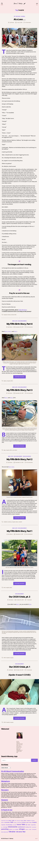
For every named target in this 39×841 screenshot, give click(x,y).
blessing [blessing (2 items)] (18, 820)
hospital (5, 314)
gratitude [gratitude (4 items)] (24, 822)
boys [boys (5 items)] (25, 820)
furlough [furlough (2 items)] (15, 822)
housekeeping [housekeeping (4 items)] (9, 824)
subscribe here (23, 310)
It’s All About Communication (12, 771)
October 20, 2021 (19, 670)
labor (17, 521)
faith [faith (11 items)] (11, 822)
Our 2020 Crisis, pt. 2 (19, 596)
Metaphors (5, 781)
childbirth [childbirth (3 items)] (29, 820)
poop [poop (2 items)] (14, 829)
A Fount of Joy (6, 810)
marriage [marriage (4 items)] (5, 827)
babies (5, 380)
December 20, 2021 (19, 393)
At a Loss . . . (19, 19)
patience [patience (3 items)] (10, 829)
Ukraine (9, 314)
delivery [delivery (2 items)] (2, 822)
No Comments (29, 327)
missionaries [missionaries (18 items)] (12, 827)
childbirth (6, 521)
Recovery (5, 790)
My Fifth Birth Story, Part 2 (19, 459)
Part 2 (9, 331)
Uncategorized (27, 456)
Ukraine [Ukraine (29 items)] (12, 832)
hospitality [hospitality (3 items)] (3, 824)
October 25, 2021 (20, 599)
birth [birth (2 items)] (15, 820)
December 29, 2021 (19, 327)
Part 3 (15, 331)
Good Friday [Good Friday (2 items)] (19, 822)
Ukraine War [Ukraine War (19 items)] (21, 832)
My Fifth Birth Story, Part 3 (19, 390)
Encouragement (22, 320)
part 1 (17, 604)
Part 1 (6, 331)
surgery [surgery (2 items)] (30, 829)
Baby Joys (15, 320)
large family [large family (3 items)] (33, 824)
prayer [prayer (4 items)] (16, 829)
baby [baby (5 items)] (13, 820)
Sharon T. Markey (9, 838)
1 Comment (29, 599)
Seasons (4, 800)
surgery (11, 657)
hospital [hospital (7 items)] (34, 822)
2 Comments (29, 670)
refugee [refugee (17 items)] (22, 829)
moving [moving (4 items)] (27, 827)
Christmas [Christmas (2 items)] (33, 820)
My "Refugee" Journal (19, 16)
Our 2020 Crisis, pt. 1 (19, 666)
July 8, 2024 (19, 22)
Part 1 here (11, 467)
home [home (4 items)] (30, 822)
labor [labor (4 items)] (29, 824)
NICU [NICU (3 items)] (30, 827)
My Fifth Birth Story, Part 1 (19, 531)
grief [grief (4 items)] (27, 822)
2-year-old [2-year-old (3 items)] (3, 820)
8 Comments (28, 22)
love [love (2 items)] (2, 827)
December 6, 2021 (19, 534)
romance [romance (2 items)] (26, 829)
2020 (5, 657)
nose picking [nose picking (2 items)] (34, 827)
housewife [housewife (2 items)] (14, 824)
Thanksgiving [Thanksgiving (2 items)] (34, 829)
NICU (12, 380)
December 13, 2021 (19, 462)
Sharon (12, 22)
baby (5, 450)
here (30, 604)
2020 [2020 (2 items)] (7, 820)
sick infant (14, 450)
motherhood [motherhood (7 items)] (21, 827)
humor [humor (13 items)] (19, 824)
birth (5, 587)
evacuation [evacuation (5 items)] (7, 822)
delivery (10, 521)
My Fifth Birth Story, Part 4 (19, 324)
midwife (20, 521)
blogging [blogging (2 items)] (21, 820)
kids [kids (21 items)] (23, 824)
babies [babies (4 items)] (9, 820)
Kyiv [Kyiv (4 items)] (26, 824)
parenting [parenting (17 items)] (4, 829)
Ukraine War (13, 314)
